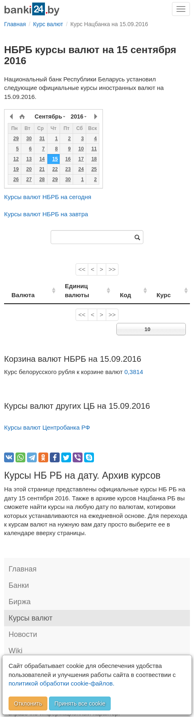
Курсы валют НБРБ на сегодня (47, 196)
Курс (170, 285)
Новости (23, 626)
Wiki (15, 642)
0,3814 (134, 362)
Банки (19, 577)
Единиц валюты (80, 285)
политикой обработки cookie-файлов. (61, 683)
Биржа (20, 593)
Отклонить (28, 703)
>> (112, 269)
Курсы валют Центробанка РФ (47, 418)
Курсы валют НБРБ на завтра (46, 214)
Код (137, 285)
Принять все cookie (79, 703)
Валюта (23, 285)
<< (82, 269)
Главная (23, 560)
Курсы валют (30, 609)
